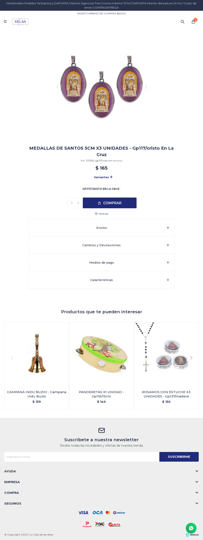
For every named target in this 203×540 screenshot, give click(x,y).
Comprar (112, 203)
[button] (101, 135)
